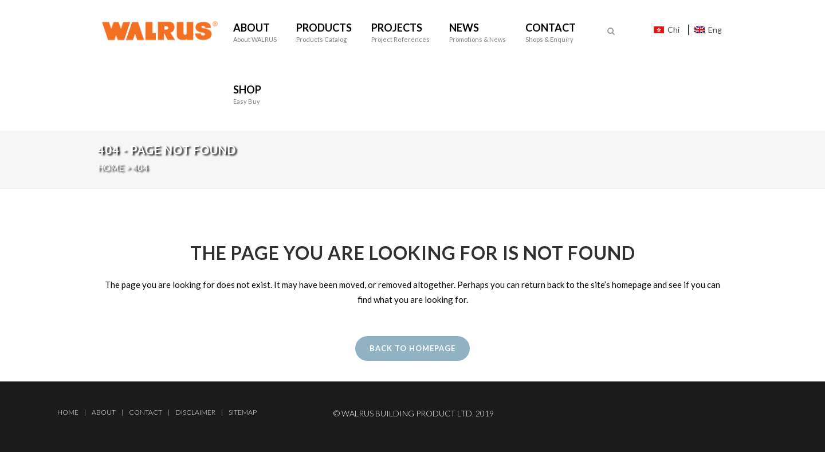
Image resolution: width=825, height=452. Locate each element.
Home (67, 412)
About (104, 412)
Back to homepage (412, 348)
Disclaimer (195, 412)
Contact (145, 412)
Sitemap (243, 412)
